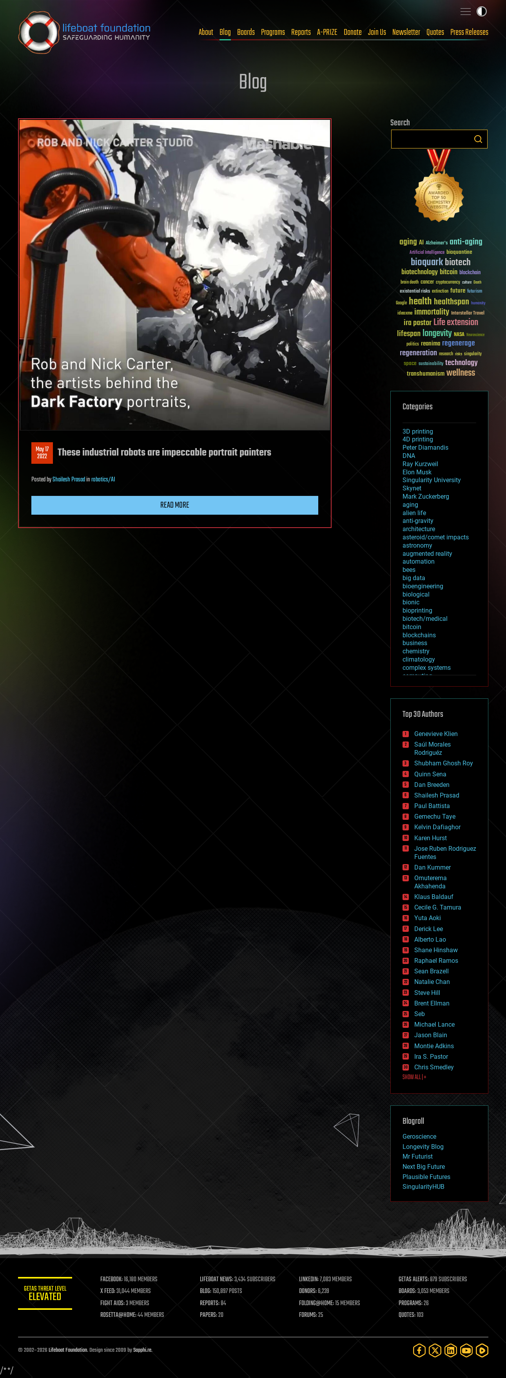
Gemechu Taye (434, 816)
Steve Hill (427, 992)
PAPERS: (209, 1315)
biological (416, 594)
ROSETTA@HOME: (119, 1315)
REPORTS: (210, 1303)
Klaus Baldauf (433, 897)
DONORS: (308, 1291)
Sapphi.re (142, 1350)
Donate (353, 32)
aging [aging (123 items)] (408, 242)
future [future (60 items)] (457, 291)
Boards (246, 32)
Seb (419, 1014)
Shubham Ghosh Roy (443, 763)
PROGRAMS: (411, 1303)
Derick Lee (428, 929)
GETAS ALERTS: (414, 1280)
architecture (419, 529)
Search (478, 139)
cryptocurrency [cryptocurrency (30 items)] (448, 282)
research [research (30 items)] (446, 354)
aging (410, 504)
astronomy (417, 545)
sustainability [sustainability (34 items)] (431, 364)
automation (419, 561)
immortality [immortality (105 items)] (431, 312)
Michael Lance (434, 1024)
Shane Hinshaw (436, 950)
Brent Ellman (432, 1003)
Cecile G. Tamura (437, 907)
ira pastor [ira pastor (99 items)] (418, 322)
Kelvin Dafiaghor (437, 827)
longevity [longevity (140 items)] (437, 334)
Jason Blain (430, 1035)
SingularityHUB (423, 1186)
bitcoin (412, 627)
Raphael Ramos (436, 960)
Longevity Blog (423, 1146)
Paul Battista (432, 806)
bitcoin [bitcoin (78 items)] (448, 272)
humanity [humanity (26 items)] (478, 303)
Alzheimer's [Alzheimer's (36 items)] (437, 243)
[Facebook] (419, 1350)
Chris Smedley (434, 1067)
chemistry (416, 651)
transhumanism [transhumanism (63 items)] (425, 374)
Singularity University (432, 480)
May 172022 (42, 453)
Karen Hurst (430, 838)
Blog (225, 32)
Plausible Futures (426, 1177)
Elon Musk (417, 472)
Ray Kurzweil (420, 464)
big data (414, 578)
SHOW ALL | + (414, 1077)
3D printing (418, 431)
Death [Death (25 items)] (477, 282)
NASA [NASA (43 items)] (459, 335)
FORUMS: (308, 1315)
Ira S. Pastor (431, 1056)
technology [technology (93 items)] (461, 363)
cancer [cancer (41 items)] (427, 282)
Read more (174, 505)
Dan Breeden (432, 784)
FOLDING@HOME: (316, 1303)
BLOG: (206, 1291)
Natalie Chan (432, 982)
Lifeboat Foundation (68, 1350)
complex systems (427, 667)
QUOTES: (407, 1315)
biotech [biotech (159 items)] (458, 262)
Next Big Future (424, 1166)
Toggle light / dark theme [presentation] (482, 11)
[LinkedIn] (450, 1350)
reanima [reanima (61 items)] (430, 343)
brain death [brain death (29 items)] (410, 282)
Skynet (412, 488)
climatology (419, 659)
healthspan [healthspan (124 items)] (451, 302)
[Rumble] (482, 1350)
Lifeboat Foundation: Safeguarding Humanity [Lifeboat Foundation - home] (84, 32)
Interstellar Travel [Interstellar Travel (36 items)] (467, 313)
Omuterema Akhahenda (430, 882)
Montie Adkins (434, 1046)
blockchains (419, 635)
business (415, 643)
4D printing (418, 439)
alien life (414, 513)
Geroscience (419, 1136)
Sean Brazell (431, 971)
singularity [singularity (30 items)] (473, 354)
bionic (411, 602)
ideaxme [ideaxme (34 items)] (404, 313)
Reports (301, 32)
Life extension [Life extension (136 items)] (455, 323)
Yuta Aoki (427, 918)
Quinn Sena (430, 774)
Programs (273, 32)
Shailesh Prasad (69, 480)
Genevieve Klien (436, 734)
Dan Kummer (432, 867)
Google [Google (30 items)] (401, 303)
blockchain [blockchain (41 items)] (470, 273)
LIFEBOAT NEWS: (217, 1280)
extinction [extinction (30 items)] (440, 291)
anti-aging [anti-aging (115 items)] (466, 242)
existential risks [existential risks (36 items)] (415, 292)
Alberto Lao (430, 939)
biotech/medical (425, 618)
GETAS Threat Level (45, 1295)
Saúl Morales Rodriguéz (432, 748)
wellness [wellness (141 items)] (460, 373)
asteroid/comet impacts (436, 537)
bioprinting (417, 610)
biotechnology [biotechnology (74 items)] (419, 272)
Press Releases (469, 32)
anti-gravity (418, 520)
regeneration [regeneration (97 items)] (418, 353)
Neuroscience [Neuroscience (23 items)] (475, 335)
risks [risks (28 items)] (458, 354)
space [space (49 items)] (410, 363)
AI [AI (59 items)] (421, 243)
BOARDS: (407, 1291)
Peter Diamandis (425, 447)
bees (409, 569)
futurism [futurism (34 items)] (474, 292)
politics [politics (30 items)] (412, 344)
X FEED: (108, 1291)
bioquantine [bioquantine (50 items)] (459, 252)
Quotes (435, 32)
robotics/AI (103, 480)
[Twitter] (435, 1350)
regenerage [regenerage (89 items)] (458, 343)
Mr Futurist (418, 1156)
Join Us (377, 32)
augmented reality (427, 553)
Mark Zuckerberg (426, 496)
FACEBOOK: (112, 1280)
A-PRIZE (327, 32)
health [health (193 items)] (420, 301)
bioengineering (423, 586)
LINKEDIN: (309, 1280)
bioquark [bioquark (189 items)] (427, 262)
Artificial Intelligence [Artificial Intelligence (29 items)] (427, 252)
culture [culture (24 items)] (467, 282)
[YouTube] (466, 1350)
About (206, 32)
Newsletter (406, 32)
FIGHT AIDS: (113, 1303)
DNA (409, 455)
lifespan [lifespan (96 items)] (409, 333)
